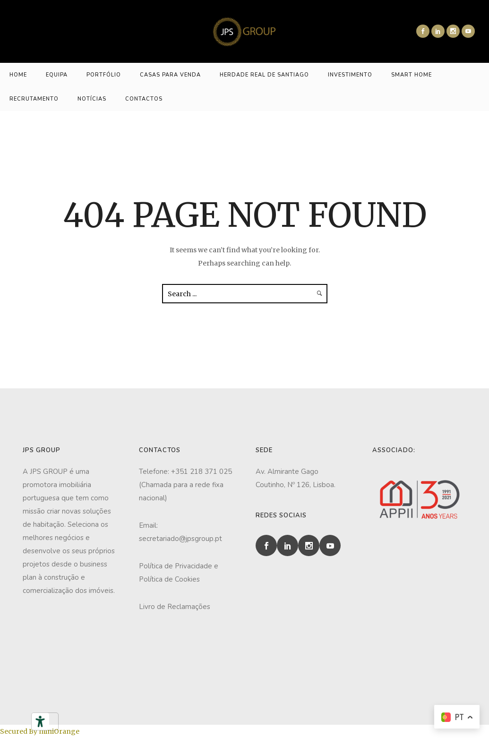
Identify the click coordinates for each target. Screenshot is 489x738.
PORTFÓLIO (103, 74)
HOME (18, 74)
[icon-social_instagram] (453, 31)
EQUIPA (57, 74)
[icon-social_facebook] (422, 31)
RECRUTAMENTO (34, 99)
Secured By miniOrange (39, 731)
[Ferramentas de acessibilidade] (40, 721)
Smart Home (411, 74)
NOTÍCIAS (91, 99)
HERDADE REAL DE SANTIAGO (264, 74)
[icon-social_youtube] (468, 31)
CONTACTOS (144, 99)
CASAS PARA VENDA (170, 74)
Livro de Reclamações (174, 606)
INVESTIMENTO (350, 74)
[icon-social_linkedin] (438, 31)
